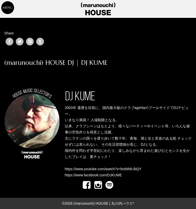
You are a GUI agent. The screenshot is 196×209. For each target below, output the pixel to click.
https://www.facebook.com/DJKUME (93, 175)
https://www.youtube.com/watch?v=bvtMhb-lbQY (103, 169)
